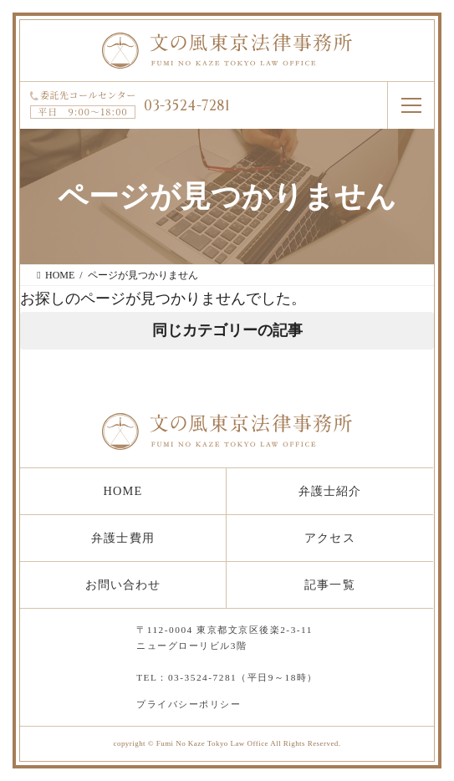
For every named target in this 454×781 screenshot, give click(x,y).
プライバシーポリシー (188, 704)
